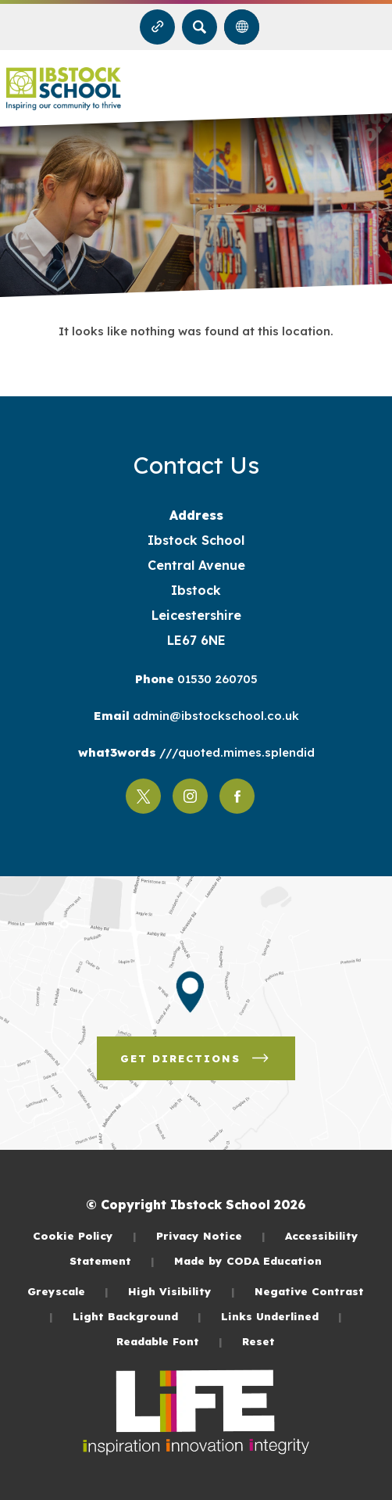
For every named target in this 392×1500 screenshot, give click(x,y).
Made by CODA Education (248, 1260)
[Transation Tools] (241, 27)
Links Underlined (281, 1316)
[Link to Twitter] (143, 796)
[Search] (199, 27)
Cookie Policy (85, 1235)
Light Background (137, 1316)
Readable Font (169, 1341)
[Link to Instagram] (190, 796)
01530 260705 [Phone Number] (216, 678)
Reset (258, 1341)
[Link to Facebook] (237, 796)
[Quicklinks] (157, 27)
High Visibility (181, 1291)
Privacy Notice (210, 1235)
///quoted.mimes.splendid (235, 752)
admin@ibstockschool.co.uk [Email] (214, 715)
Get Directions (196, 1058)
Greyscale (68, 1291)
